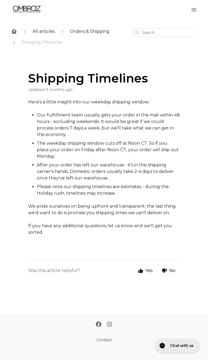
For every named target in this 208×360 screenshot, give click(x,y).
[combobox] (164, 32)
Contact (104, 339)
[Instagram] (109, 325)
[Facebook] (98, 325)
